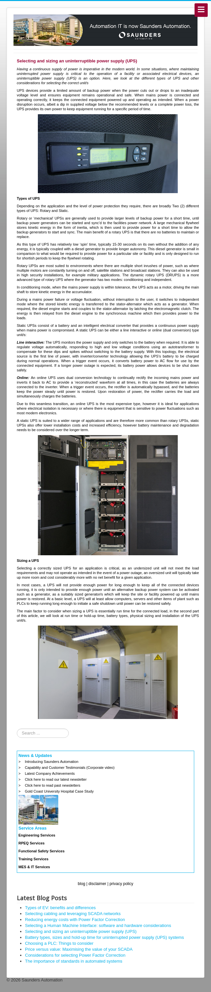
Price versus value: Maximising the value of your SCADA (79, 949)
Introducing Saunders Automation (51, 762)
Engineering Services (36, 835)
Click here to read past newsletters (52, 785)
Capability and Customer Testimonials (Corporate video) (69, 768)
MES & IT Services (34, 867)
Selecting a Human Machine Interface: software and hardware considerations (98, 925)
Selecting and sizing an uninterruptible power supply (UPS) (81, 931)
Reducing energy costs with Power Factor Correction (75, 919)
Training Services (33, 859)
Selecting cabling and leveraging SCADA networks (73, 913)
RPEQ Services (31, 843)
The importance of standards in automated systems (73, 961)
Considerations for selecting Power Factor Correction (75, 955)
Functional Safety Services (41, 851)
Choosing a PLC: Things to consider (59, 943)
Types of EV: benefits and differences (60, 907)
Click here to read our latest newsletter (56, 779)
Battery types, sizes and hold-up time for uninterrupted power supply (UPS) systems (104, 937)
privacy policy (121, 883)
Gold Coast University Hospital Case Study (59, 791)
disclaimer (97, 883)
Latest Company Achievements (50, 773)
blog (81, 883)
